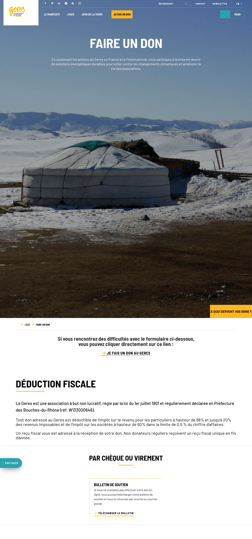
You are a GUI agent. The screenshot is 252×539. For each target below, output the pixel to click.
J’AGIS (70, 14)
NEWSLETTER (220, 3)
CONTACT (200, 3)
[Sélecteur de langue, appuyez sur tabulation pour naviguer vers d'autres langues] (239, 3)
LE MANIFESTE (52, 14)
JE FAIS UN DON (122, 14)
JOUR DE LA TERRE (92, 14)
